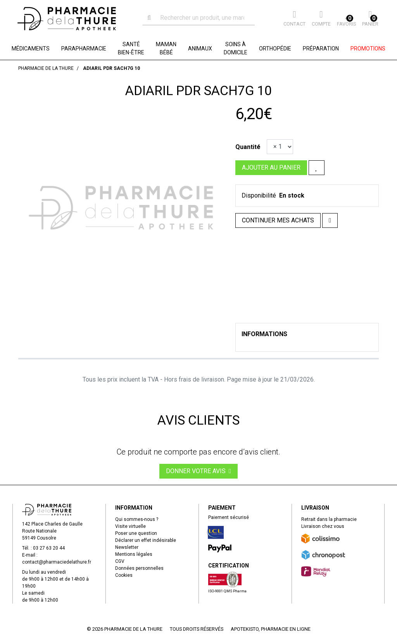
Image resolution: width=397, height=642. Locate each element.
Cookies (124, 575)
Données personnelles (139, 568)
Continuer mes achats (278, 220)
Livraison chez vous (322, 526)
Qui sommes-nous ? (136, 519)
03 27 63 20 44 (49, 548)
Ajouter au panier (271, 167)
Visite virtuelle (130, 526)
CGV (119, 561)
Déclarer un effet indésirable (145, 540)
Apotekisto (271, 629)
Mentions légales (133, 554)
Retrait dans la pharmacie (329, 519)
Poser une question (136, 533)
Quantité (248, 147)
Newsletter (126, 547)
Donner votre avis (198, 471)
